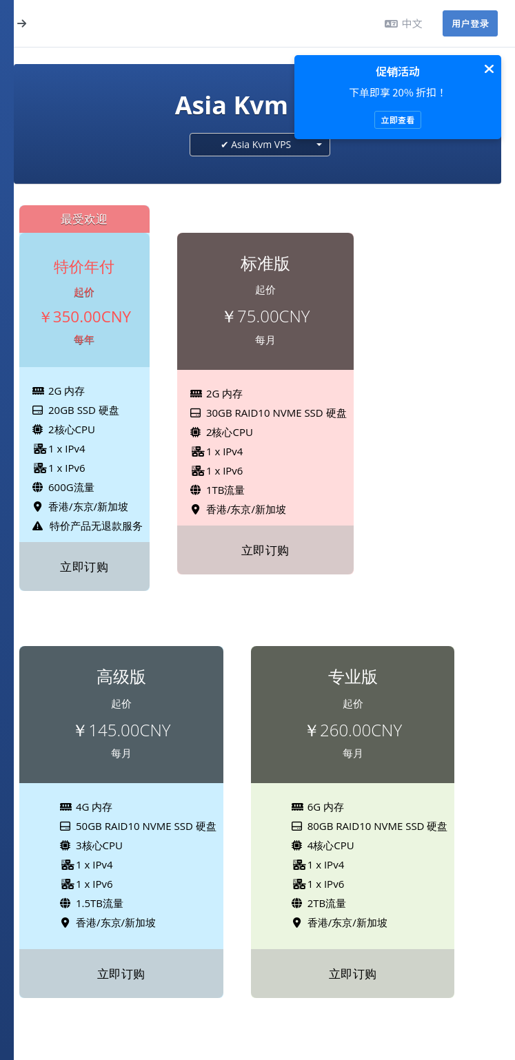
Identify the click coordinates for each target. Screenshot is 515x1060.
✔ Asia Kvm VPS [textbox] (256, 144)
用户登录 (470, 23)
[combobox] (260, 144)
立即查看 (397, 119)
